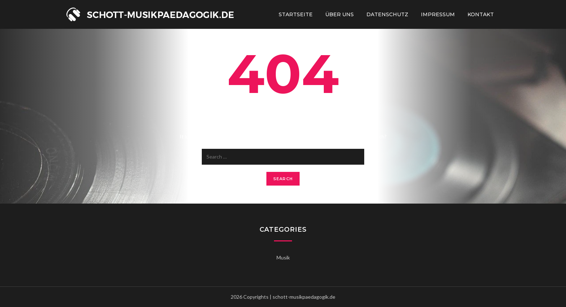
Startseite (296, 14)
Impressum (438, 14)
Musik (283, 257)
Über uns (339, 14)
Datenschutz (387, 14)
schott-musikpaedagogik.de (304, 297)
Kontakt (480, 14)
